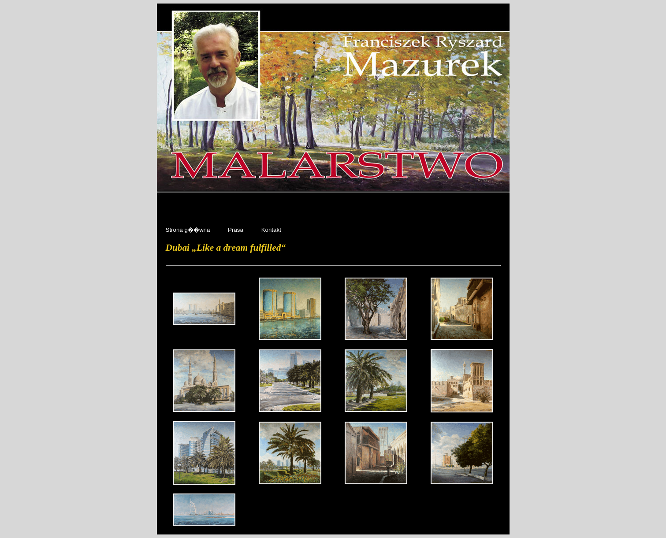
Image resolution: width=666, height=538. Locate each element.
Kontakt (271, 229)
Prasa (236, 229)
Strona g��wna (189, 229)
